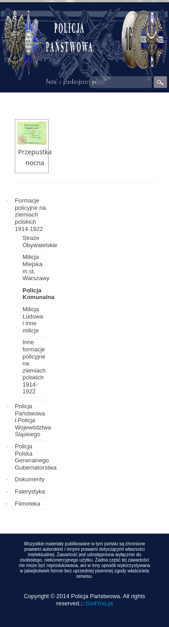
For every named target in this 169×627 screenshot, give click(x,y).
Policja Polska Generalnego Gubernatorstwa (36, 457)
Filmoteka (27, 503)
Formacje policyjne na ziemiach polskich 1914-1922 (30, 214)
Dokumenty (30, 479)
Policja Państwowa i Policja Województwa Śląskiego (33, 420)
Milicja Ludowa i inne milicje (33, 320)
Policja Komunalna (39, 294)
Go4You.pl (99, 603)
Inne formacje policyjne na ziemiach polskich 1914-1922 (34, 367)
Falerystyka (30, 491)
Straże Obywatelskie (40, 242)
